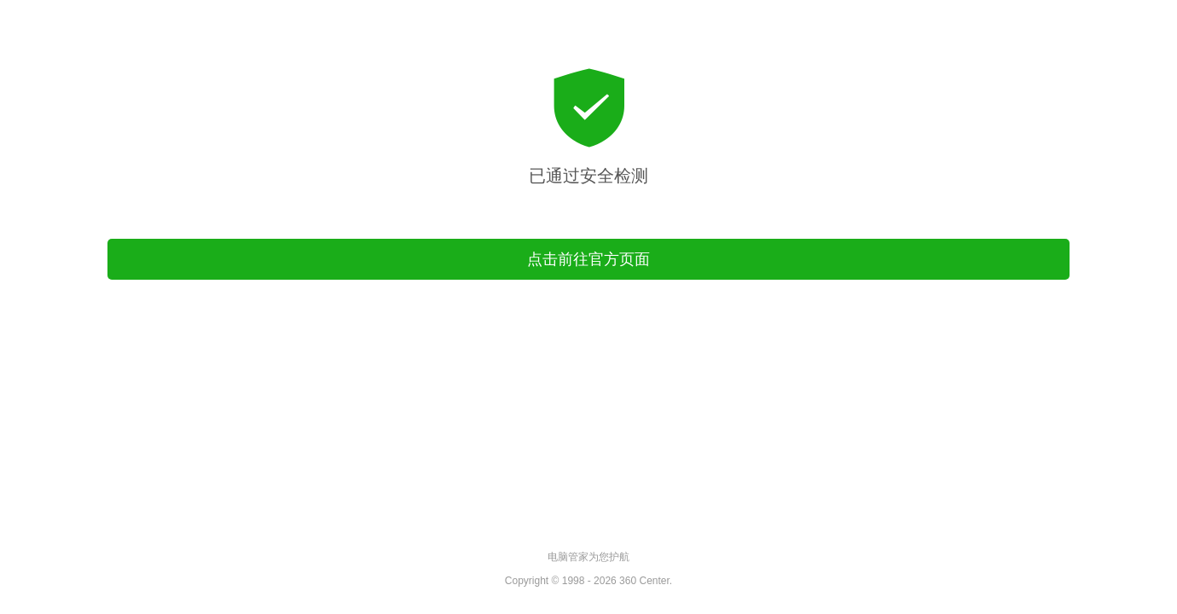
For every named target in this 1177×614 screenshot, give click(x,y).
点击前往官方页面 (588, 259)
